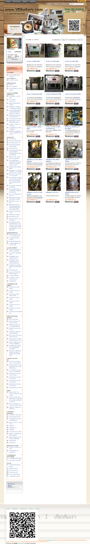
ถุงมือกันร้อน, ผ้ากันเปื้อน (14, 214)
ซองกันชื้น (11, 429)
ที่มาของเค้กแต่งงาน (13, 470)
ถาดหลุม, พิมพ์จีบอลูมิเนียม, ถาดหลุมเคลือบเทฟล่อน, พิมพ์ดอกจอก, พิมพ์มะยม (15, 112)
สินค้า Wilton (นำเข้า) (14, 216)
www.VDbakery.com (50, 540)
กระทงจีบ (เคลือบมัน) (14, 275)
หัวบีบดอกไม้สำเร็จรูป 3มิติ (15, 140)
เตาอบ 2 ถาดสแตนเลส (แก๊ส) (53, 94)
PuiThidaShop (11, 49)
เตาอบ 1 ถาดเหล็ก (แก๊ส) (33, 61)
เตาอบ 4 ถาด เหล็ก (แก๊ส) (71, 61)
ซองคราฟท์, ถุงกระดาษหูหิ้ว (15, 431)
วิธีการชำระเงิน (11, 484)
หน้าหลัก (8, 508)
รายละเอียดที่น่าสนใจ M (14, 476)
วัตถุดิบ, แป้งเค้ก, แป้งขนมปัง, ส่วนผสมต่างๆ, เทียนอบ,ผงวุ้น (15, 394)
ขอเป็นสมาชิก (14, 59)
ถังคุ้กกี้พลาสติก (12, 440)
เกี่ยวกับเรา (10, 487)
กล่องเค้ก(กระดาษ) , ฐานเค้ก (15, 387)
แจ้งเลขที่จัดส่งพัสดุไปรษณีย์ (15, 458)
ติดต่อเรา (10, 485)
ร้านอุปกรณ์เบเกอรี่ (13, 472)
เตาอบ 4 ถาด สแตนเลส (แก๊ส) (73, 94)
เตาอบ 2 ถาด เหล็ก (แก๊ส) (52, 61)
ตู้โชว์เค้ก (11, 84)
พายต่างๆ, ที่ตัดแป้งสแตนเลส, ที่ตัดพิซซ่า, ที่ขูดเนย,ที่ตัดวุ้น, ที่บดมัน (15, 190)
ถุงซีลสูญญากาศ (12, 427)
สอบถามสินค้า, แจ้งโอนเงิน (15, 460)
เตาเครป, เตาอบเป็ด (13, 80)
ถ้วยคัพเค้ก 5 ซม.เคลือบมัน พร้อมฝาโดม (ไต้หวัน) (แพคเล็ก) (15, 266)
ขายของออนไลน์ (21, 543)
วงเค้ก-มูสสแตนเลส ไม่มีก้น (15, 118)
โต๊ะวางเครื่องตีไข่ (13, 86)
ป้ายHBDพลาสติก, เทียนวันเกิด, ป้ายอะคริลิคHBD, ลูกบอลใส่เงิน (15, 347)
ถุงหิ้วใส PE (11, 425)
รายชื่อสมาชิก (15, 508)
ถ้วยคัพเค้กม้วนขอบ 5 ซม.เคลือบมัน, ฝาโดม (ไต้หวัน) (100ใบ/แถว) (14, 261)
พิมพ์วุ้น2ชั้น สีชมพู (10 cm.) (15, 241)
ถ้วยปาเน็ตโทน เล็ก (13, 270)
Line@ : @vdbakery (13, 69)
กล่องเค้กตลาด (12, 442)
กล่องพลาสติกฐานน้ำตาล (14, 416)
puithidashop (18, 51)
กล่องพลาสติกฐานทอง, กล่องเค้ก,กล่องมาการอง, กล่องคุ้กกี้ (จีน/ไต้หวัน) (15, 366)
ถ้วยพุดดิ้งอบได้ (12, 281)
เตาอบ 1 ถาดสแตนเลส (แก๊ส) (34, 94)
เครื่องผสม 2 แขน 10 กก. (52, 192)
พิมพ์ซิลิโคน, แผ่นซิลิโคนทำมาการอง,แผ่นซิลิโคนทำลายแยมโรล (15, 133)
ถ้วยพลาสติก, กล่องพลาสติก (15, 414)
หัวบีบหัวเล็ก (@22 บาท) (14, 142)
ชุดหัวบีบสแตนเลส (13, 148)
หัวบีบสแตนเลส (12, 138)
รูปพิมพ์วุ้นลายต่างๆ (13, 468)
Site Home (30, 32)
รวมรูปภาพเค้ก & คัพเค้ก (14, 474)
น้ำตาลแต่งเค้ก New (13, 319)
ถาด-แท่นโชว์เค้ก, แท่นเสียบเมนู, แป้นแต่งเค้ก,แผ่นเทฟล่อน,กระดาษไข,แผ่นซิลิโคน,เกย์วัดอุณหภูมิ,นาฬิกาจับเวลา (15, 180)
